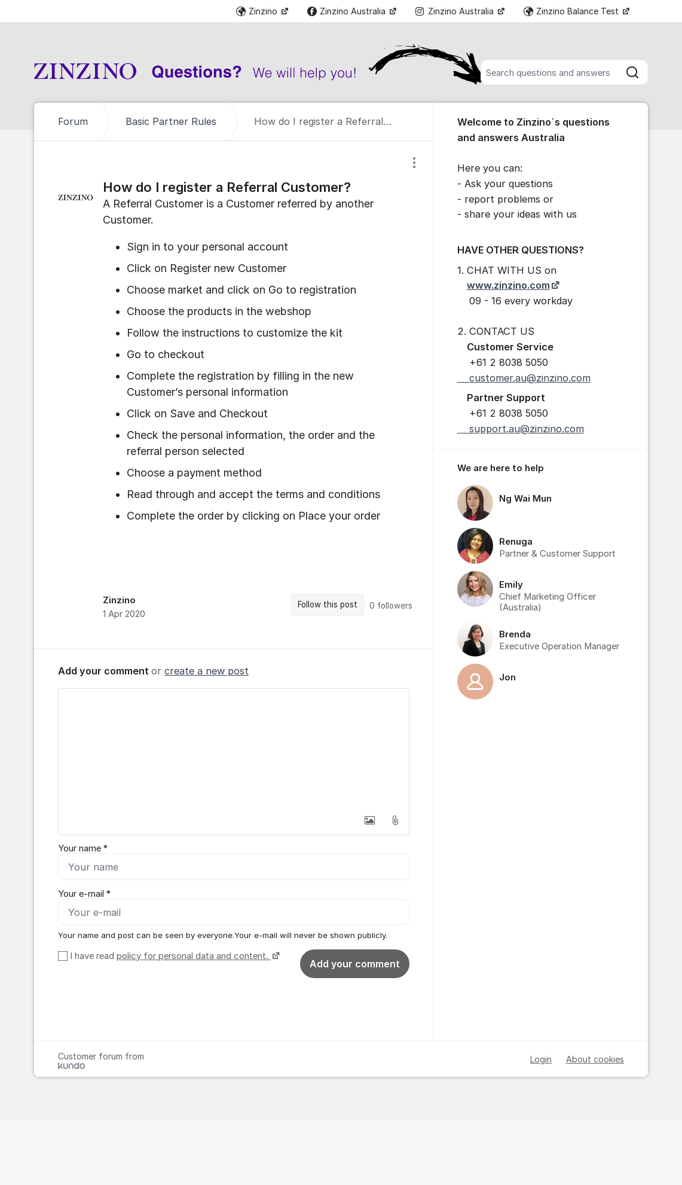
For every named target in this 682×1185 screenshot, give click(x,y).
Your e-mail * (84, 893)
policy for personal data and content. (194, 956)
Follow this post (327, 604)
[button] (370, 820)
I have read (173, 956)
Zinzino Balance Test (572, 11)
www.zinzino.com (508, 285)
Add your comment (355, 964)
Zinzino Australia (347, 11)
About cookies (595, 1059)
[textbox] (233, 748)
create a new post (206, 671)
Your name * (83, 848)
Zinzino (258, 11)
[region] (233, 394)
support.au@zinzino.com (520, 429)
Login (541, 1059)
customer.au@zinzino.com (524, 378)
